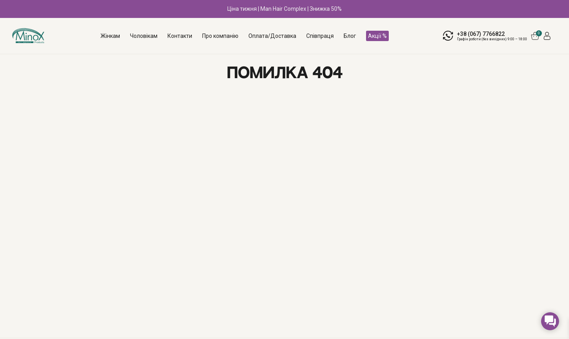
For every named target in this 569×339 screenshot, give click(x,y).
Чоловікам (144, 36)
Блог (350, 36)
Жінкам (110, 36)
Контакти (179, 36)
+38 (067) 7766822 (481, 34)
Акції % (377, 36)
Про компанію (220, 36)
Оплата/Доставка (272, 36)
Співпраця (320, 36)
